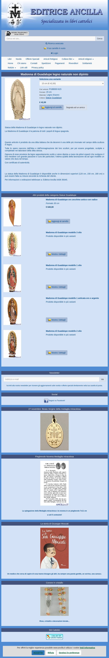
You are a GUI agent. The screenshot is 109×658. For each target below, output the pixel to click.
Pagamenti (59, 63)
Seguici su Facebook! (57, 401)
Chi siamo (21, 63)
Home (10, 63)
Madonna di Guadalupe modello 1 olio (64, 265)
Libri (9, 59)
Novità (18, 59)
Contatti (34, 63)
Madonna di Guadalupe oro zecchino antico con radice (71, 199)
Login (54, 53)
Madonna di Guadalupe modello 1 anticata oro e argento (72, 298)
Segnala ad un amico (75, 107)
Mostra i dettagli (56, 254)
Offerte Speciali (32, 59)
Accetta (38, 653)
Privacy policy (38, 67)
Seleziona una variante (50, 79)
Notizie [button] (12, 67)
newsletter (24, 386)
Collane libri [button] (68, 59)
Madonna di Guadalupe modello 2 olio (64, 331)
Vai (102, 379)
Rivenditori (73, 63)
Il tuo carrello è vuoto (54, 48)
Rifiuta (51, 653)
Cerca (99, 38)
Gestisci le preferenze (69, 653)
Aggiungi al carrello (51, 107)
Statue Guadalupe (54, 98)
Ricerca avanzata (54, 43)
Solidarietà (87, 63)
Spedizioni (46, 63)
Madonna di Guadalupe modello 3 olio (64, 232)
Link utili (23, 67)
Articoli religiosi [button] (86, 59)
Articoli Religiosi (51, 59)
